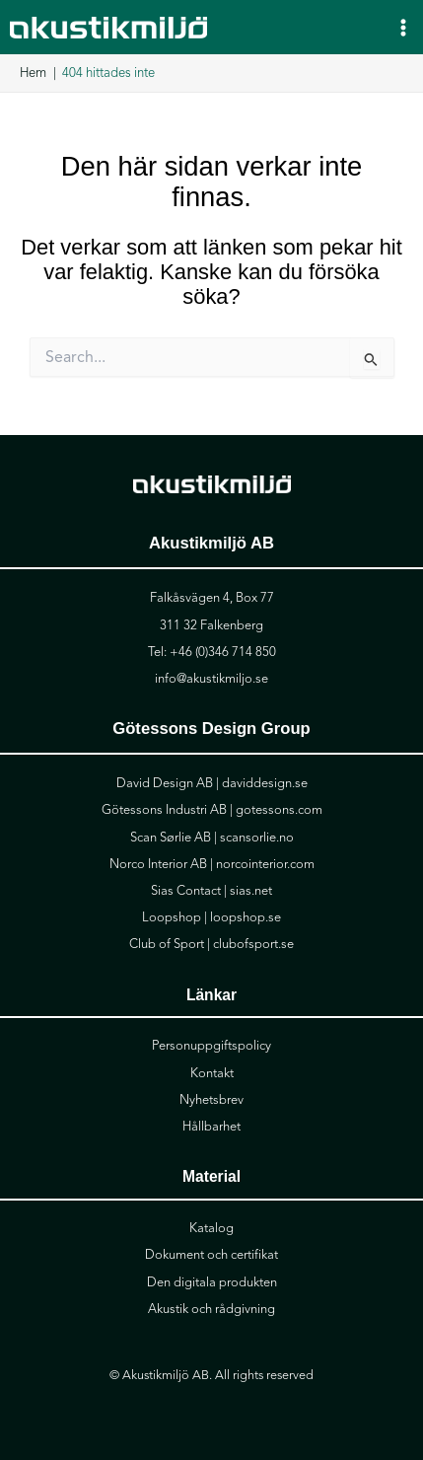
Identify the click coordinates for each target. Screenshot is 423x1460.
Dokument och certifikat (211, 1255)
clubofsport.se (253, 944)
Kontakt (212, 1073)
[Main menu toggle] (403, 26)
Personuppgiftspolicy (211, 1046)
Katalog (211, 1228)
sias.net (251, 891)
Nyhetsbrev (211, 1100)
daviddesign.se (265, 783)
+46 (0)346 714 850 (223, 652)
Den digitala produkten (212, 1282)
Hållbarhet (211, 1126)
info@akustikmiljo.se (211, 679)
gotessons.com (279, 810)
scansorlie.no (257, 837)
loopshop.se (245, 917)
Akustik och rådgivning (211, 1309)
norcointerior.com (265, 864)
